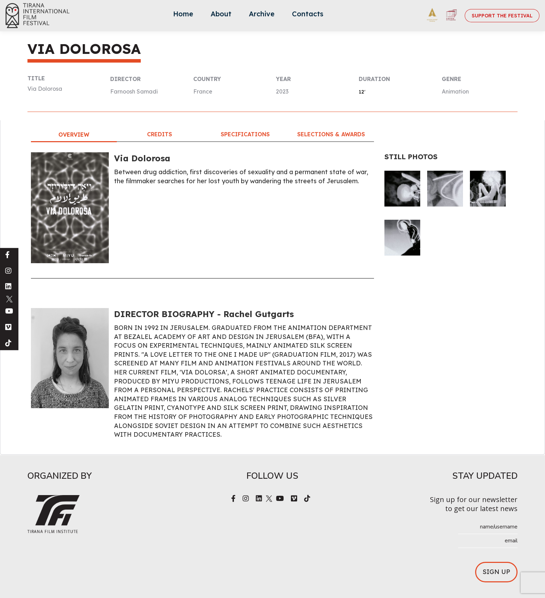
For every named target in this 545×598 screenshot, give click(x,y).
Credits (159, 134)
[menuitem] (183, 15)
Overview (73, 134)
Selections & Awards (331, 134)
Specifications (245, 134)
